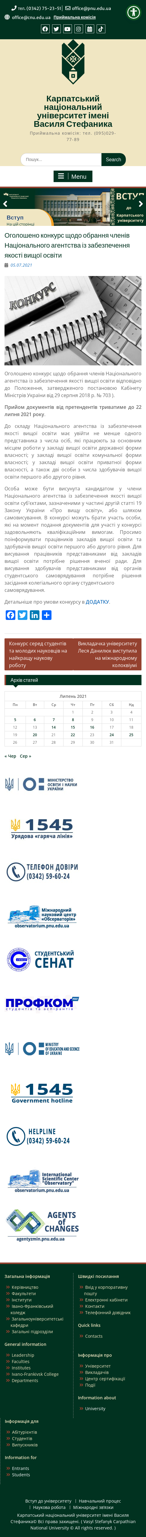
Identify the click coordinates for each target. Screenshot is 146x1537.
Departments (25, 1380)
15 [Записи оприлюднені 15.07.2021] (73, 727)
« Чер (10, 756)
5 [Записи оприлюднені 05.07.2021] (15, 719)
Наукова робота (49, 1508)
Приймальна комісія (75, 17)
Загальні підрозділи (32, 1331)
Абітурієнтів (24, 1432)
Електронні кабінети (106, 1300)
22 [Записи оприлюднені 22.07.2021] (73, 734)
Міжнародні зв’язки (93, 1508)
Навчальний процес (100, 1501)
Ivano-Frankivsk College (35, 1374)
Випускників (25, 1445)
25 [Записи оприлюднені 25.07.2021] (131, 734)
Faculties (21, 1361)
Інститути (22, 1300)
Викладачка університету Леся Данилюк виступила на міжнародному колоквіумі (107, 654)
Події (90, 1385)
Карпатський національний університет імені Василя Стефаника (73, 111)
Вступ (15, 217)
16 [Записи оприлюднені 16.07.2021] (92, 727)
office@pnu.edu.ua (91, 8)
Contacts (94, 1336)
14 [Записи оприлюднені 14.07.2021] (53, 727)
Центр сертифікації (105, 1378)
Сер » (25, 756)
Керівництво (25, 1287)
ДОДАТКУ (97, 601)
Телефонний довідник (108, 1312)
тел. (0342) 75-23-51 (39, 8)
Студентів (22, 1438)
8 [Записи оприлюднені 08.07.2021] (73, 719)
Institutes (21, 1368)
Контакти (94, 1306)
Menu (72, 176)
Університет (98, 1366)
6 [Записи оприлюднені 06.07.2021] (35, 719)
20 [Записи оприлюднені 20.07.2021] (35, 734)
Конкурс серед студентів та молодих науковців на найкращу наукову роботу (38, 654)
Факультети (24, 1293)
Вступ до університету (48, 1501)
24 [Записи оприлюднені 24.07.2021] (112, 734)
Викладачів (97, 1372)
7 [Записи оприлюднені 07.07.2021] (54, 719)
